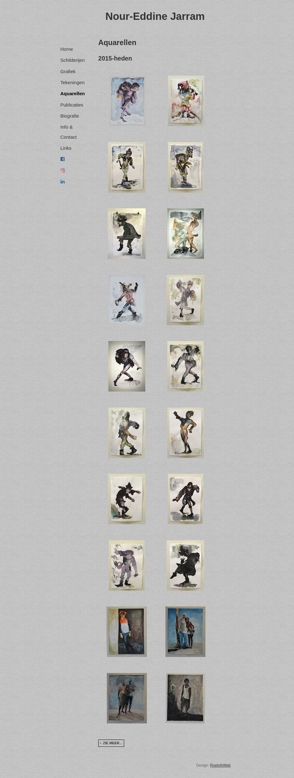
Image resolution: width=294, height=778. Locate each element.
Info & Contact (69, 131)
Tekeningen (73, 82)
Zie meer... (112, 743)
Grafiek (68, 71)
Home (67, 49)
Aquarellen (73, 93)
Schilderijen (73, 60)
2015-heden (115, 58)
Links (66, 148)
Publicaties (72, 104)
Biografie (70, 116)
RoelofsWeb (220, 765)
